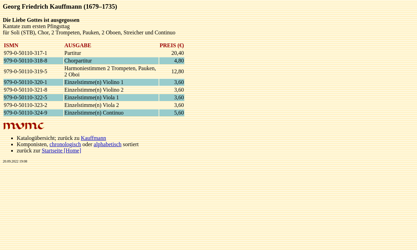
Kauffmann (93, 138)
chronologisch (65, 144)
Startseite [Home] (61, 150)
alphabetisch (107, 144)
